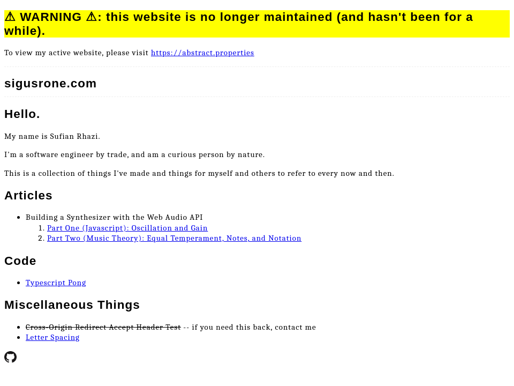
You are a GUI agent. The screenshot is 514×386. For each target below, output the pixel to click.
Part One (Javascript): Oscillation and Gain (127, 228)
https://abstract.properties (202, 52)
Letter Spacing (53, 337)
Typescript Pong (56, 282)
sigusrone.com (50, 83)
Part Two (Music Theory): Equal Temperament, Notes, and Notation (174, 238)
